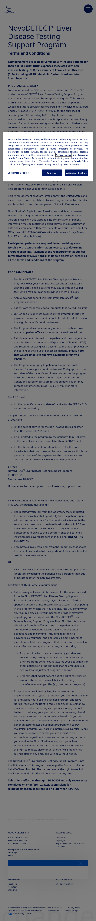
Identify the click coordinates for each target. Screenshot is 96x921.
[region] (48, 156)
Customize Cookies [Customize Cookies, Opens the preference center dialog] (18, 172)
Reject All (52, 172)
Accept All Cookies (76, 172)
